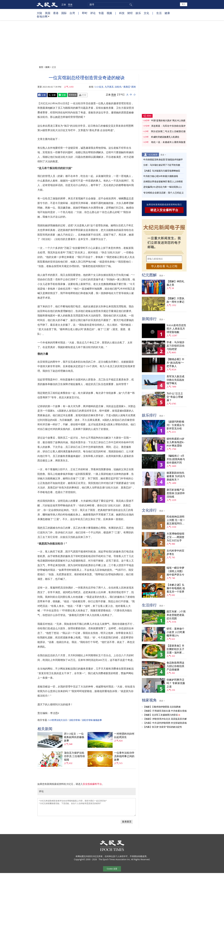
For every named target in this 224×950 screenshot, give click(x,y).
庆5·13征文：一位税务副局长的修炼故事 (74, 737)
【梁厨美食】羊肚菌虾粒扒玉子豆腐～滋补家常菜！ (175, 649)
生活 (159, 13)
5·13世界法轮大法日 (57, 720)
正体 (63, 4)
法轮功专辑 (74, 720)
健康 (167, 13)
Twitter (52, 95)
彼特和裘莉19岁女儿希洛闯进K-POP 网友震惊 (175, 442)
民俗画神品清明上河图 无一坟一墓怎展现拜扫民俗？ (176, 520)
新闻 (47, 67)
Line (62, 95)
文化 (146, 13)
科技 (122, 13)
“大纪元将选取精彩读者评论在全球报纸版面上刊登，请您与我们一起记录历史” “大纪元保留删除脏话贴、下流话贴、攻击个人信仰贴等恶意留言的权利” (86, 807)
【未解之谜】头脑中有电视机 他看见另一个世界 (176, 588)
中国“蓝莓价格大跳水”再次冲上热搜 (168, 120)
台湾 (72, 13)
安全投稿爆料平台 (92, 784)
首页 (41, 67)
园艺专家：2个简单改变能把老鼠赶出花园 (176, 615)
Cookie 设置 (112, 869)
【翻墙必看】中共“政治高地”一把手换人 (175, 363)
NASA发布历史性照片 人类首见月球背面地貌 (176, 329)
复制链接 (73, 94)
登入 (183, 4)
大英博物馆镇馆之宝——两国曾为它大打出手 (175, 537)
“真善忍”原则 (129, 87)
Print (83, 95)
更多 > (163, 154)
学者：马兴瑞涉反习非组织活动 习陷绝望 (175, 346)
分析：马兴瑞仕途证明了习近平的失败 (161, 165)
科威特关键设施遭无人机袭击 (165, 137)
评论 (93, 13)
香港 (55, 13)
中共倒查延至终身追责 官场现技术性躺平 (163, 159)
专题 (101, 13)
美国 (47, 13)
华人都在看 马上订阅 (164, 266)
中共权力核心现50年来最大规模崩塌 (160, 176)
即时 (84, 13)
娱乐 (138, 13)
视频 (109, 13)
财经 (130, 13)
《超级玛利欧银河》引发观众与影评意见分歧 (175, 425)
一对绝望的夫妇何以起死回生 (124, 735)
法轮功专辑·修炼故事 (92, 720)
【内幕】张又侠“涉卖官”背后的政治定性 (162, 727)
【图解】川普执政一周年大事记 (175, 300)
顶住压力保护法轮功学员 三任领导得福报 (74, 756)
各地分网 (43, 18)
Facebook (42, 95)
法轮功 (118, 87)
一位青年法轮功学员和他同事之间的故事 (124, 756)
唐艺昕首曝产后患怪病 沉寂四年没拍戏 (176, 493)
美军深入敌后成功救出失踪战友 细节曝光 (175, 380)
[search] (110, 4)
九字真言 (109, 87)
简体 (70, 4)
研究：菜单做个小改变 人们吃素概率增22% (176, 632)
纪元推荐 (153, 154)
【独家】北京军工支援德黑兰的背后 (160, 715)
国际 (64, 13)
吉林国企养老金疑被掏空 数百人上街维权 (163, 181)
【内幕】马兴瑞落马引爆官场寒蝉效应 (161, 171)
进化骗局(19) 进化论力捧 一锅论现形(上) (162, 187)
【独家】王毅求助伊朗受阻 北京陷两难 (161, 707)
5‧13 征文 (99, 87)
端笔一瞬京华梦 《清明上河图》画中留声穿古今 (175, 571)
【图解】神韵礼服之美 (175, 283)
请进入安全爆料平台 (164, 210)
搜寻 (130, 4)
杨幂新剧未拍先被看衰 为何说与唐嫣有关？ (176, 476)
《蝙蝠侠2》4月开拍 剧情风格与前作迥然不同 (176, 459)
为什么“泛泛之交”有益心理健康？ (175, 397)
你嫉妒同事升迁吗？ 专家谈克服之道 (176, 683)
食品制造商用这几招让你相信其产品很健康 (175, 666)
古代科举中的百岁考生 (175, 552)
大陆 (39, 13)
